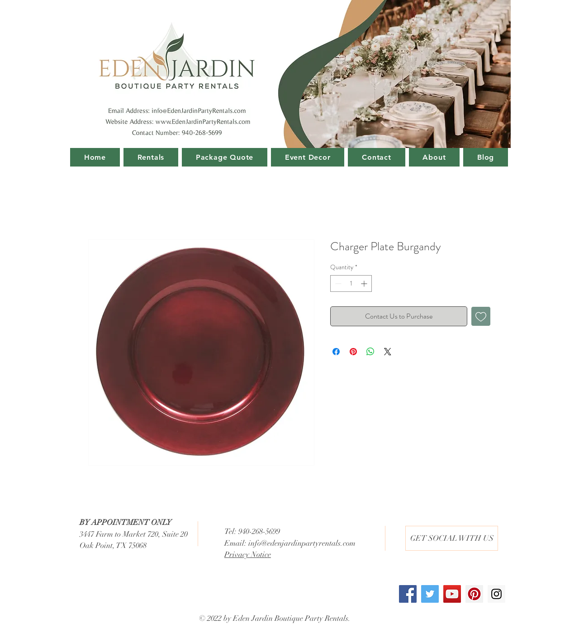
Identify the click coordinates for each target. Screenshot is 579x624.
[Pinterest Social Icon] (474, 594)
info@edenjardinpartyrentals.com (302, 543)
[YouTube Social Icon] (452, 594)
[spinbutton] (351, 283)
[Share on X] (387, 351)
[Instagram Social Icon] (496, 594)
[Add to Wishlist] (481, 316)
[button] (451, 538)
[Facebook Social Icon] (408, 594)
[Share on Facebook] (336, 351)
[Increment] (364, 283)
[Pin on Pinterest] (353, 351)
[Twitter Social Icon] (430, 594)
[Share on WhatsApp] (370, 351)
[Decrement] (337, 283)
